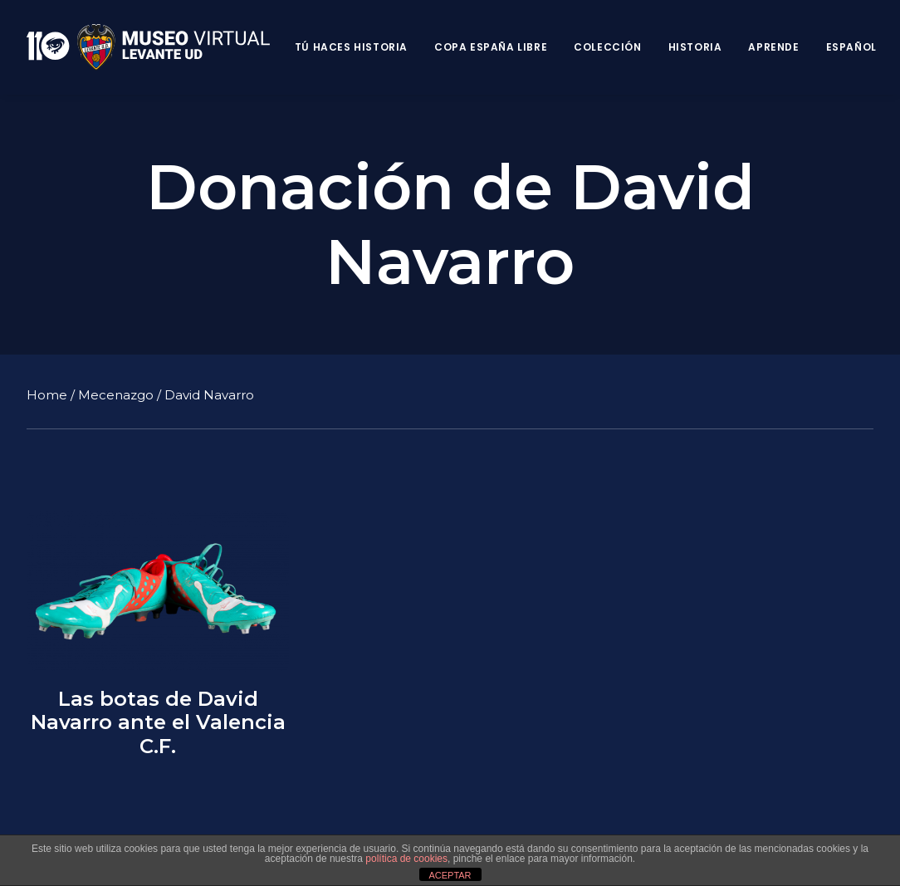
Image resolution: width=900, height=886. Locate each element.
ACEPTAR (449, 875)
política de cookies (406, 858)
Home (47, 394)
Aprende (773, 47)
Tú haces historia (351, 47)
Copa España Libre (490, 47)
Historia (695, 47)
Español (851, 47)
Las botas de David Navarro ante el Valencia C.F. (158, 722)
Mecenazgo (116, 394)
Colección (607, 47)
